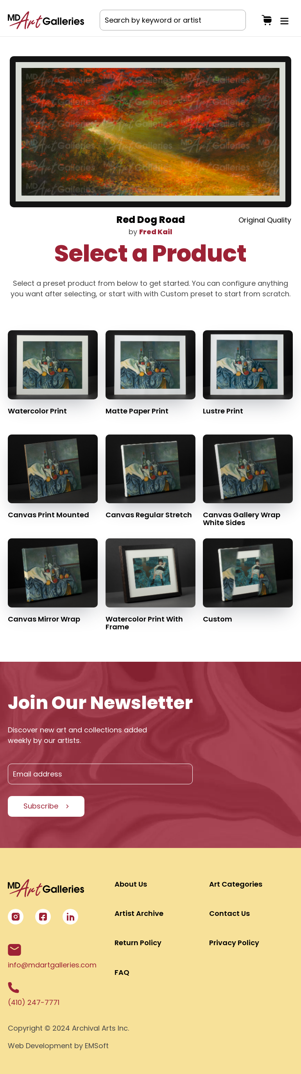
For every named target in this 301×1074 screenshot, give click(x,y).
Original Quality (264, 220)
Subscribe (40, 806)
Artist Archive (139, 913)
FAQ (122, 972)
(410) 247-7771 (33, 994)
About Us (131, 884)
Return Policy (138, 943)
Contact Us (229, 913)
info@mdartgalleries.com (52, 957)
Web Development (40, 1046)
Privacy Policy (234, 943)
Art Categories (235, 884)
